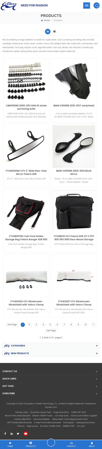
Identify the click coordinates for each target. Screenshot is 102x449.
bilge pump (32, 426)
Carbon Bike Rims (22, 419)
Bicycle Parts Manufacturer (17, 415)
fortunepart (68, 422)
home (45, 20)
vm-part (81, 426)
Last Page (51, 330)
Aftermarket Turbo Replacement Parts (70, 419)
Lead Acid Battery (41, 419)
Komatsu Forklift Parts (50, 426)
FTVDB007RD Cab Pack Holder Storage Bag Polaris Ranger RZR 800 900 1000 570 (26, 238)
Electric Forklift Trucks (43, 415)
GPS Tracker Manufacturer (19, 422)
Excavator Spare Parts (40, 412)
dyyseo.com (51, 407)
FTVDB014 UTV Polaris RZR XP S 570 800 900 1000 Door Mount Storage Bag (74, 238)
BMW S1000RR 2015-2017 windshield (73, 106)
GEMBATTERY (69, 426)
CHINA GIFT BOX (78, 412)
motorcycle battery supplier (84, 415)
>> (93, 324)
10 (86, 324)
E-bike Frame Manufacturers (47, 422)
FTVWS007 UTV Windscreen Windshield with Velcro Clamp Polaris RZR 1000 (73, 303)
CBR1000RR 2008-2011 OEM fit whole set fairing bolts (26, 107)
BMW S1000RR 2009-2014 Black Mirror (73, 172)
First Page (12, 324)
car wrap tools (62, 415)
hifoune (20, 426)
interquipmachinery (85, 422)
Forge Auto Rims (61, 412)
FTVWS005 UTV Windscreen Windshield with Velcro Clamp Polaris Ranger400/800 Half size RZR (26, 303)
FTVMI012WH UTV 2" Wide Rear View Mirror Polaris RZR (26, 172)
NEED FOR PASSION (34, 5)
